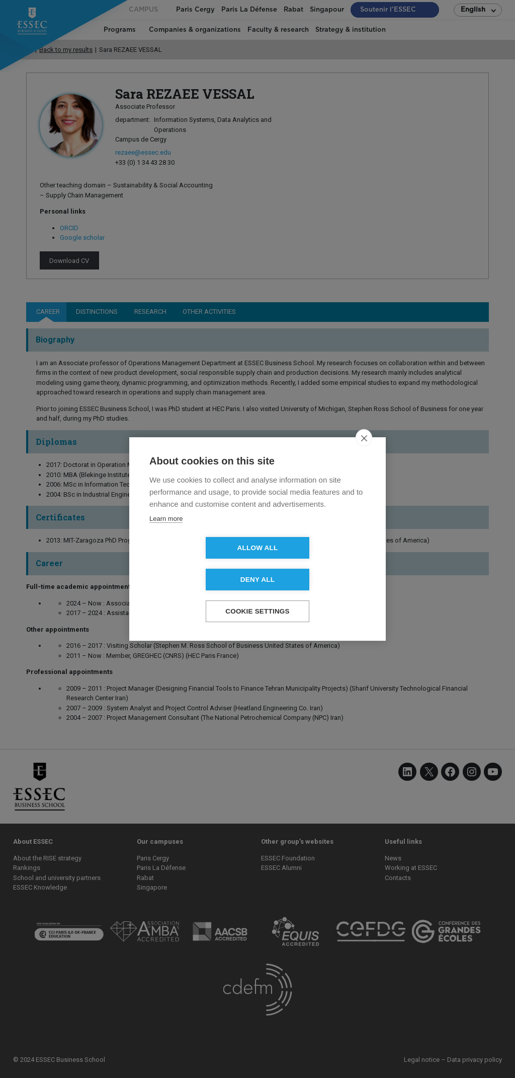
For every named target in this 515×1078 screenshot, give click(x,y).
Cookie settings (257, 595)
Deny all (315, 564)
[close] (364, 453)
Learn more (166, 534)
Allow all (200, 564)
